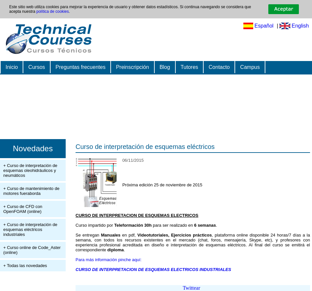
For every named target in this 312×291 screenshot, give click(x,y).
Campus (250, 67)
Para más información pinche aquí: (109, 259)
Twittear (191, 288)
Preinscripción (132, 67)
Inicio (12, 67)
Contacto (219, 67)
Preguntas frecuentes (80, 67)
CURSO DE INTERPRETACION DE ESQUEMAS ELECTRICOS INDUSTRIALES (153, 269)
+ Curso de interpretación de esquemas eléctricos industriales (30, 229)
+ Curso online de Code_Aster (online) (32, 250)
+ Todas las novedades (25, 265)
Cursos (36, 67)
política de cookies (52, 11)
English (300, 26)
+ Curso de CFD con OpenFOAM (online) (22, 209)
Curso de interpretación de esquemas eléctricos (145, 146)
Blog (165, 67)
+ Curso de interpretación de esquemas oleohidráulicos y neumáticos (30, 170)
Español (264, 26)
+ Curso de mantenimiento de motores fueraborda (31, 191)
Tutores (189, 67)
